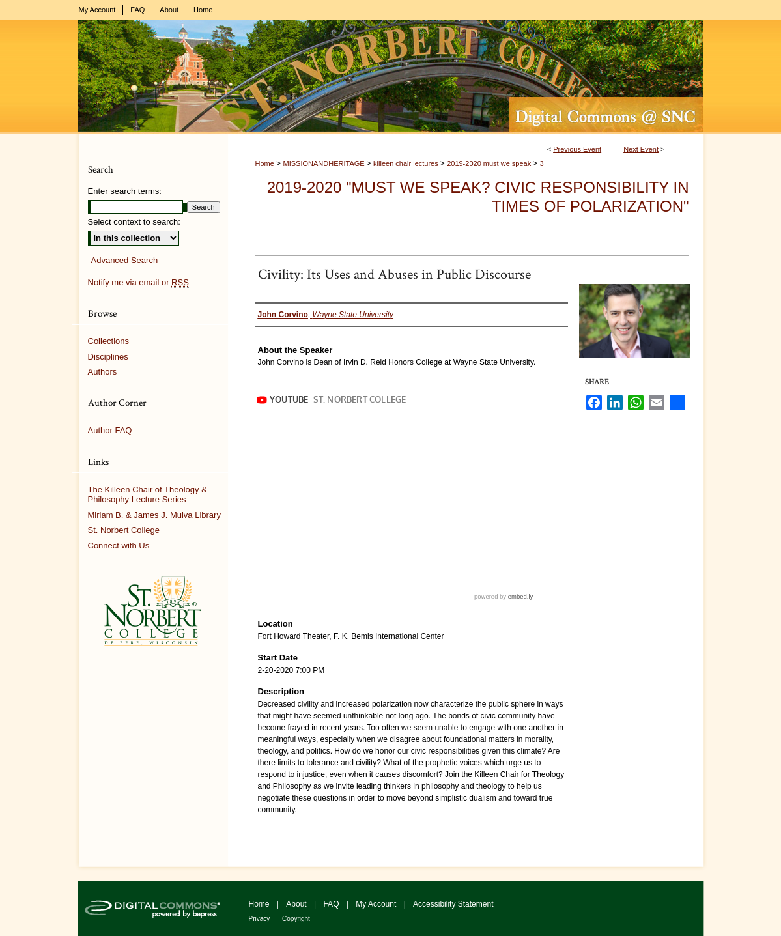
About (297, 904)
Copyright (296, 918)
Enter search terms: (125, 191)
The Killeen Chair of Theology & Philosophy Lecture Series (147, 495)
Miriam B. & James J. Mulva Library (154, 515)
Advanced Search (124, 260)
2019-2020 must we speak (490, 163)
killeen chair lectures (406, 163)
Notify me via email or (138, 282)
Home (264, 163)
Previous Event (577, 149)
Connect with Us (119, 545)
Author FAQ (110, 430)
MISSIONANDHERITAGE (325, 163)
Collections (109, 341)
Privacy (260, 918)
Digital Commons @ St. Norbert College (391, 77)
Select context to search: (134, 222)
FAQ (332, 904)
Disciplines (108, 357)
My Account (377, 904)
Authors (102, 371)
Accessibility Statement (453, 904)
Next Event (641, 149)
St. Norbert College (124, 530)
